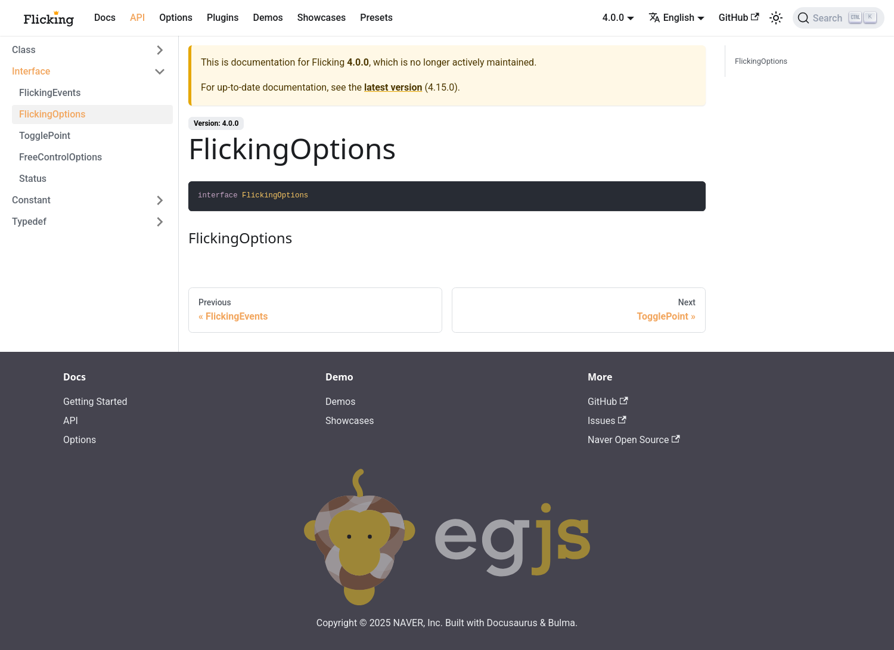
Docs (105, 17)
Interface (31, 71)
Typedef (29, 221)
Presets (376, 17)
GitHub (739, 17)
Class (24, 49)
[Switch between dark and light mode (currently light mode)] (776, 17)
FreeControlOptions (60, 157)
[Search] (838, 18)
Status (32, 178)
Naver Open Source (634, 439)
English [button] (671, 17)
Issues (607, 420)
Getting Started (95, 401)
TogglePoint (44, 135)
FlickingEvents (49, 92)
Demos (268, 17)
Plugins (222, 17)
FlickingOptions (52, 114)
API (137, 17)
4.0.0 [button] (613, 17)
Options (176, 17)
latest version (393, 87)
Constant (31, 200)
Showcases (321, 17)
